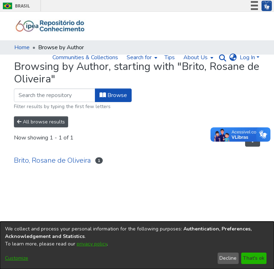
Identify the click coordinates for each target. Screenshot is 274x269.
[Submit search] (221, 57)
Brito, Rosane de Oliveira (52, 160)
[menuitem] (141, 57)
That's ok (253, 258)
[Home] (50, 26)
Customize (16, 258)
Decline (228, 258)
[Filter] (54, 95)
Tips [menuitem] (169, 57)
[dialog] (137, 245)
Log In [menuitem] (247, 57)
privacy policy (92, 243)
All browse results (41, 121)
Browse (113, 95)
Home (22, 47)
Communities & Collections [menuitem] (85, 57)
